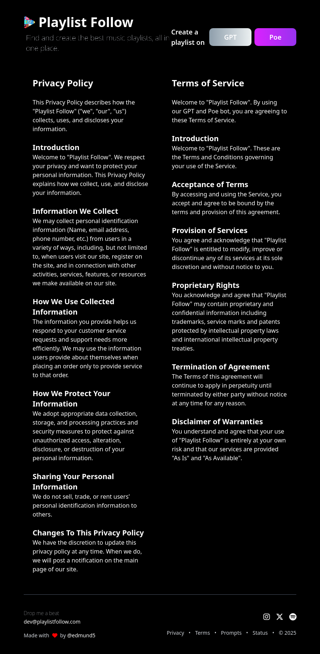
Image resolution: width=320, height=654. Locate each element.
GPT (230, 37)
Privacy (175, 632)
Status (260, 632)
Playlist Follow (78, 22)
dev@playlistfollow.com (52, 621)
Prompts (231, 632)
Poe (275, 37)
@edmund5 (81, 635)
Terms (202, 632)
